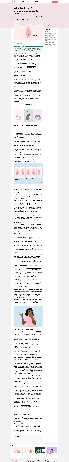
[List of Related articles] (34, 452)
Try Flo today (54, 1)
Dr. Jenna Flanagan (25, 42)
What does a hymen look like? (50, 35)
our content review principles (29, 50)
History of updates (28, 440)
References (17, 436)
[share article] (42, 22)
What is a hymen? (48, 31)
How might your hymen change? (50, 37)
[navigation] (18, 2)
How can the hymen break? (49, 42)
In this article (47, 29)
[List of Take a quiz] (28, 115)
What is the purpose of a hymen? (50, 33)
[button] (28, 436)
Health (19, 5)
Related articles (15, 445)
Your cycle (15, 5)
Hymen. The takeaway (48, 47)
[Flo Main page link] (13, 2)
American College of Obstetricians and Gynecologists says (27, 390)
